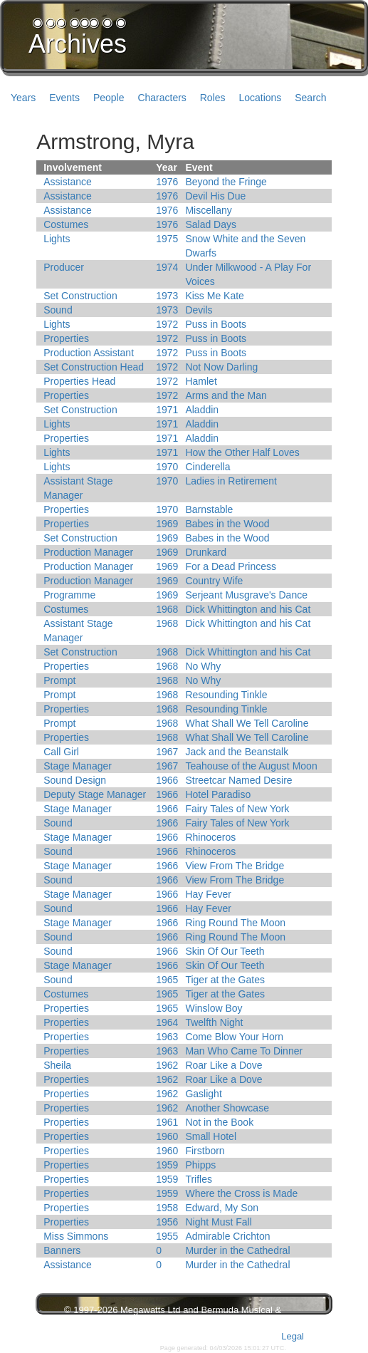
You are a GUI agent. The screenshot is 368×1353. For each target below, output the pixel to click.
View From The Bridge (234, 865)
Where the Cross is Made (241, 1193)
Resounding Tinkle (226, 694)
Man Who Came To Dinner (244, 1051)
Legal (292, 1336)
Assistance (67, 181)
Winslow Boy (213, 1008)
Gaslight (203, 1093)
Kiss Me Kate (214, 295)
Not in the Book (219, 1122)
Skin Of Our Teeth (224, 951)
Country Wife (214, 580)
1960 (167, 1136)
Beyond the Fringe (225, 181)
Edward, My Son (221, 1207)
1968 (167, 609)
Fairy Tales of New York (237, 808)
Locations (259, 97)
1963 (167, 1036)
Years (23, 97)
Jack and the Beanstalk (236, 751)
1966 (167, 780)
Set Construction (80, 295)
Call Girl (61, 751)
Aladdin (202, 409)
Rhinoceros (210, 837)
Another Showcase (227, 1108)
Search (310, 97)
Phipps (200, 1165)
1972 (167, 324)
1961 (167, 1122)
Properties (66, 338)
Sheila (57, 1065)
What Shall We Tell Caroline (246, 723)
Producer (63, 267)
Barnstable (209, 509)
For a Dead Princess (230, 566)
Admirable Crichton (227, 1236)
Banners (61, 1250)
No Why (203, 666)
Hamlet (200, 381)
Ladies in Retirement (230, 481)
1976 (167, 181)
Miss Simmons (75, 1236)
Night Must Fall (218, 1222)
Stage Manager (77, 766)
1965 (167, 979)
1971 (167, 409)
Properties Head (79, 381)
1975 (167, 238)
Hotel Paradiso (218, 794)
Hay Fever (208, 894)
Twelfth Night (214, 1022)
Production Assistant (88, 352)
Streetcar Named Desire (238, 780)
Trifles (198, 1179)
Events (64, 97)
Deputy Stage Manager (94, 794)
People (109, 97)
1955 (167, 1236)
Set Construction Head (93, 367)
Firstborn (204, 1150)
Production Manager (88, 552)
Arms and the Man (225, 395)
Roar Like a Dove (223, 1065)
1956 (167, 1222)
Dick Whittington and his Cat (247, 609)
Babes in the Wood (227, 523)
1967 (167, 751)
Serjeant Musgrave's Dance (246, 595)
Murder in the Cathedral (237, 1250)
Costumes (65, 224)
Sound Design (74, 780)
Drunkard (205, 552)
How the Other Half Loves (242, 452)
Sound (57, 310)
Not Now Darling (221, 367)
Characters (161, 97)
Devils (198, 310)
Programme (69, 595)
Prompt (59, 680)
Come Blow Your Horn (234, 1036)
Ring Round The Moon (235, 922)
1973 (167, 295)
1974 (167, 267)
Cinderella (207, 466)
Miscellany (208, 210)
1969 (167, 523)
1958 (167, 1207)
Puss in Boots (215, 324)
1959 (167, 1165)
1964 (167, 1022)
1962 (167, 1065)
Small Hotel (210, 1136)
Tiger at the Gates (225, 979)
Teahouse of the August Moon (251, 766)
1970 (167, 466)
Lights (56, 238)
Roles (213, 97)
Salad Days (210, 224)
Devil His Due (215, 196)
